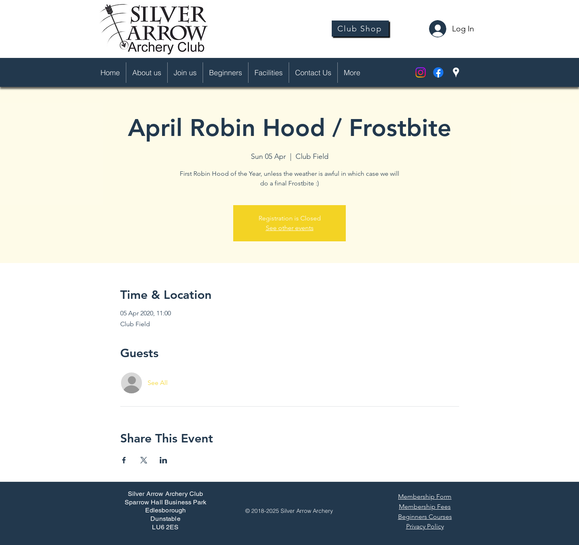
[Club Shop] (360, 29)
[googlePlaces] (456, 72)
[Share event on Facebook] (124, 460)
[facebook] (438, 72)
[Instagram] (420, 72)
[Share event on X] (144, 460)
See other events (290, 228)
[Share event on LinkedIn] (163, 460)
